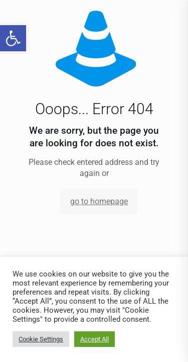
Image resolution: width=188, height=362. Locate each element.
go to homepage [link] (99, 201)
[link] (13, 38)
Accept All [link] (94, 339)
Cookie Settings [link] (41, 339)
